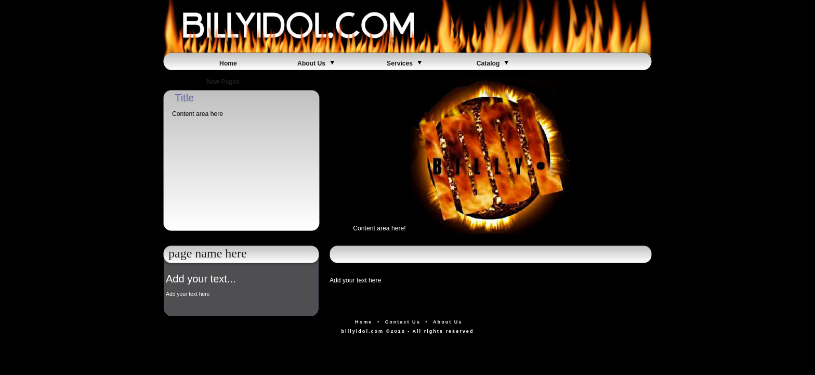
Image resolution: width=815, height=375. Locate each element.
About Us (316, 63)
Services (405, 63)
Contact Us (402, 322)
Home (228, 63)
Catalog (493, 63)
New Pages (228, 81)
